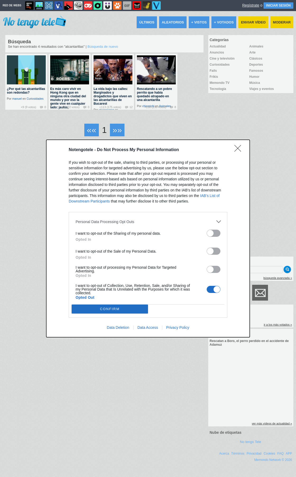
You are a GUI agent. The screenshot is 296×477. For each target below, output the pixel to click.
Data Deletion (118, 327)
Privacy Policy (177, 327)
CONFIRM (110, 309)
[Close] (239, 150)
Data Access (147, 327)
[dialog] (148, 238)
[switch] (213, 233)
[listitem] (148, 221)
